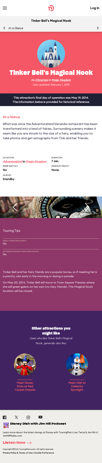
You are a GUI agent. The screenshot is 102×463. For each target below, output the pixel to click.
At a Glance (15, 28)
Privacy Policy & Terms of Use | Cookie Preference (28, 453)
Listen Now (18, 442)
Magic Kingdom (61, 80)
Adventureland (12, 161)
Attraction (41, 80)
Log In (94, 8)
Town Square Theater (71, 282)
